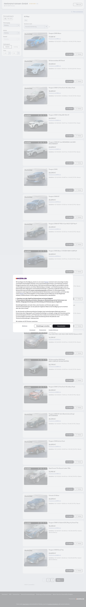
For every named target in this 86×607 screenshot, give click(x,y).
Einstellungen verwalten (43, 326)
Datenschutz (42, 330)
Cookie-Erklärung (53, 330)
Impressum (32, 330)
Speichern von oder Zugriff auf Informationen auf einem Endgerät (35, 298)
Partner (46, 282)
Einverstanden (61, 326)
